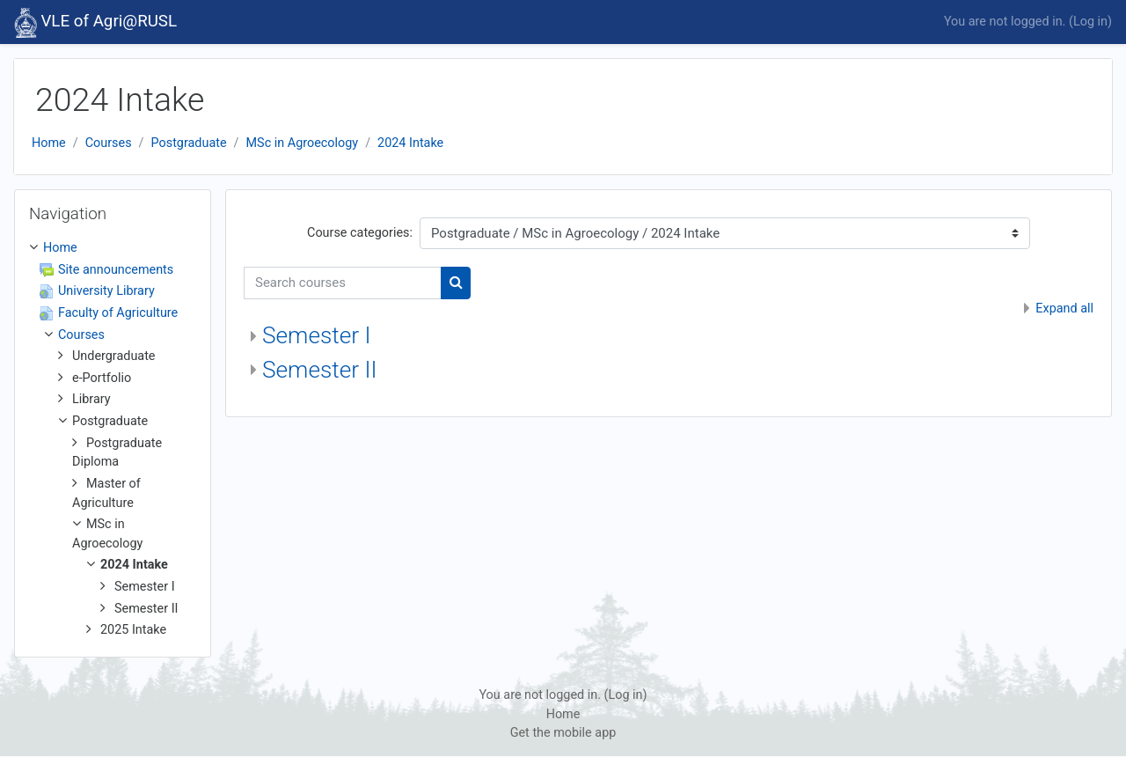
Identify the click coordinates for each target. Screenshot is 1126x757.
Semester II (319, 369)
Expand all (1064, 308)
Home (49, 143)
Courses (108, 143)
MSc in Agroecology (302, 143)
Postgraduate (189, 143)
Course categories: (360, 232)
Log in (1090, 21)
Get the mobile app (563, 732)
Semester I (316, 335)
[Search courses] (343, 283)
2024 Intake (410, 143)
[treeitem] (112, 439)
